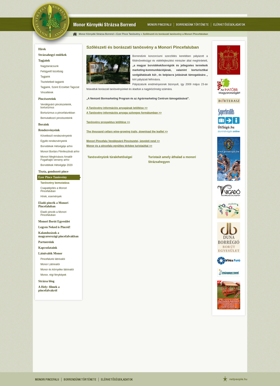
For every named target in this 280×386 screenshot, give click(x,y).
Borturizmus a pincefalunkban (57, 112)
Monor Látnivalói (50, 264)
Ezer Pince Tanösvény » (129, 34)
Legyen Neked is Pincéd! (54, 227)
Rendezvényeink (49, 130)
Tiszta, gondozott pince (53, 171)
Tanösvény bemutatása (54, 182)
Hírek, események (51, 196)
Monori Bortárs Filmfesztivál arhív (59, 151)
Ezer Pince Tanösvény (52, 177)
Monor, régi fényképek (53, 274)
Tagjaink (44, 60)
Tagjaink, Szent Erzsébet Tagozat (59, 87)
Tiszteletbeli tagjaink (52, 81)
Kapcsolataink (47, 247)
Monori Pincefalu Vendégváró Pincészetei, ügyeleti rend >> (123, 141)
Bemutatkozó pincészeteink (56, 118)
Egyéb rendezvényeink (53, 141)
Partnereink (46, 242)
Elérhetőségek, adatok (229, 24)
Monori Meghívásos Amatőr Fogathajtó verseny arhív (56, 158)
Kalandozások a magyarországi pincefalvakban (58, 234)
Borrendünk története (192, 24)
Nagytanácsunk (49, 66)
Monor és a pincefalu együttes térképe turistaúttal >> (119, 145)
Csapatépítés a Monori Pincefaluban (53, 190)
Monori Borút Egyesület (54, 221)
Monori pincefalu (159, 24)
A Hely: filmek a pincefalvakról (49, 288)
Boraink (43, 124)
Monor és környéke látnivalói (57, 269)
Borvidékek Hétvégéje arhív (56, 146)
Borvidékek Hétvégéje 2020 (56, 165)
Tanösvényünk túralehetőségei (110, 157)
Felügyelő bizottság (51, 71)
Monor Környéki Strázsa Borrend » (97, 34)
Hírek (42, 49)
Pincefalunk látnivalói (52, 259)
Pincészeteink (47, 98)
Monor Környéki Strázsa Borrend (104, 25)
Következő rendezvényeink (56, 135)
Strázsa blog (46, 281)
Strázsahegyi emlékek (52, 54)
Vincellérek (46, 92)
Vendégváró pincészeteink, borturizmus (56, 106)
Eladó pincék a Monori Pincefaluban (53, 204)
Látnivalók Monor (50, 253)
